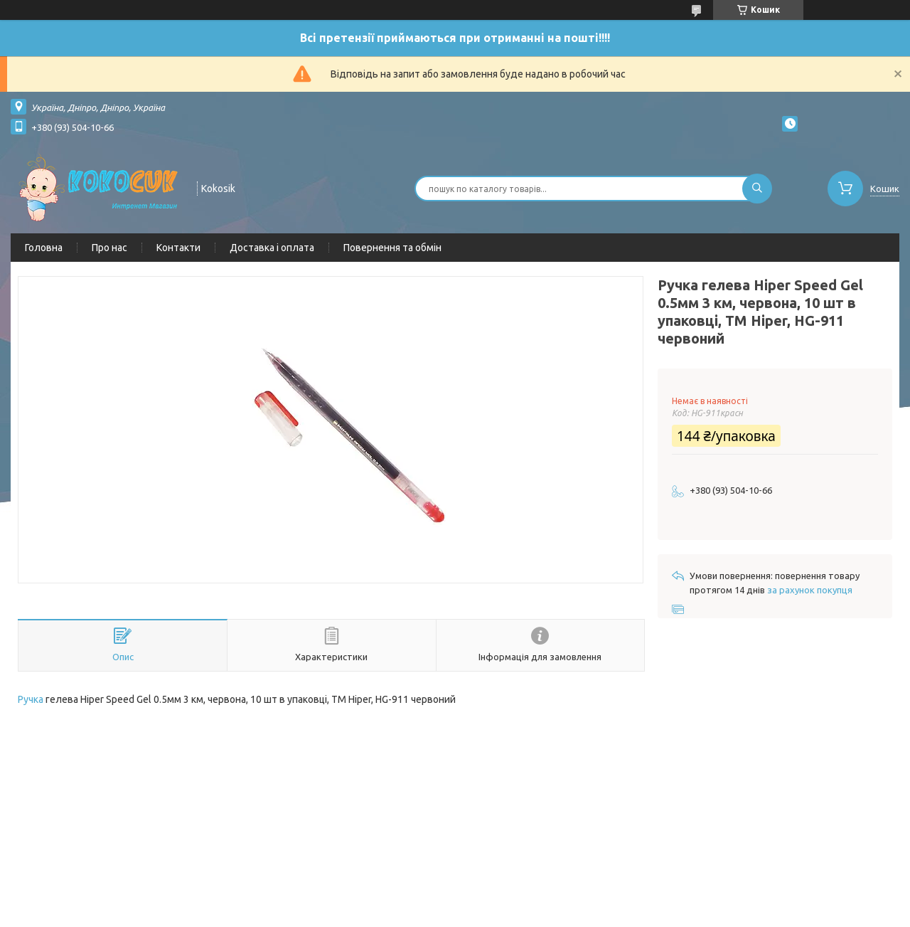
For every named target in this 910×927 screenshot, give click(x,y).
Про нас (109, 248)
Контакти (178, 248)
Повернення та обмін (392, 248)
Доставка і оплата (272, 248)
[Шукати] (757, 188)
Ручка (30, 699)
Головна (44, 248)
